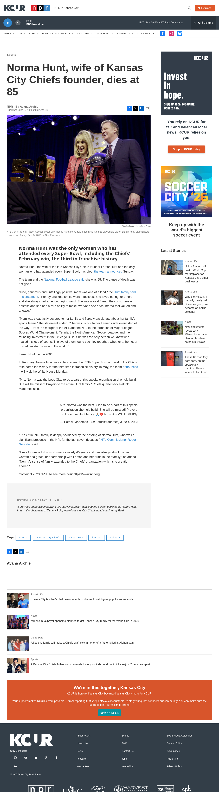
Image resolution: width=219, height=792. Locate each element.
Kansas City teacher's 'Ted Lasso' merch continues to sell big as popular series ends (82, 601)
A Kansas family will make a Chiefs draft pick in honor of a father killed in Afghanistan (82, 644)
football (96, 539)
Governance (173, 753)
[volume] (18, 25)
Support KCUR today (186, 151)
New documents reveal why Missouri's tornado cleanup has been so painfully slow (196, 336)
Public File (172, 761)
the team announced (108, 273)
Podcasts (82, 761)
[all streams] (203, 25)
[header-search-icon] (189, 9)
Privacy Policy (174, 768)
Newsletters (83, 768)
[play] (7, 25)
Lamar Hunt (76, 539)
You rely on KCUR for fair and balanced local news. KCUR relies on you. (186, 132)
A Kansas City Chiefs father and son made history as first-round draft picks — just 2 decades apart (90, 666)
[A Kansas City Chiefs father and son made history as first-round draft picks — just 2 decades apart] (18, 667)
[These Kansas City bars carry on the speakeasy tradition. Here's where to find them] (172, 360)
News (7, 35)
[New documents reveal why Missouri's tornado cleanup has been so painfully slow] (172, 330)
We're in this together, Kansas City (109, 689)
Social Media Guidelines (179, 738)
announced (130, 369)
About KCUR (83, 738)
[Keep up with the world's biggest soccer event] (186, 193)
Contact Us (127, 753)
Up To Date (37, 639)
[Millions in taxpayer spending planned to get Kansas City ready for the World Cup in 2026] (18, 624)
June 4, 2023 (129, 424)
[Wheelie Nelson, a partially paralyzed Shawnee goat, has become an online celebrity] (172, 300)
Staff (124, 745)
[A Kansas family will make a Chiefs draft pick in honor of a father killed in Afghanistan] (18, 645)
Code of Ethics (174, 745)
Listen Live (82, 745)
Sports (11, 56)
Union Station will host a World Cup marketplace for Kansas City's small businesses (196, 276)
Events (125, 738)
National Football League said (64, 281)
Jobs (124, 761)
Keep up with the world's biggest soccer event (186, 232)
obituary (115, 539)
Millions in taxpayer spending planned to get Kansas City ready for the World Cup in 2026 (85, 622)
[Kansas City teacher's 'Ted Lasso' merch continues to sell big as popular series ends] (18, 602)
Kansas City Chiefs (48, 539)
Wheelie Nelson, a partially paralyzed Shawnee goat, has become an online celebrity (196, 306)
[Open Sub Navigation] (13, 35)
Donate (207, 9)
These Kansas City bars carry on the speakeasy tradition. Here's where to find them (196, 367)
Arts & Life (27, 35)
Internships (127, 768)
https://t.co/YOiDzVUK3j (120, 416)
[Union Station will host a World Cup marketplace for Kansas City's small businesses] (172, 269)
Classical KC (147, 35)
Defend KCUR (109, 715)
